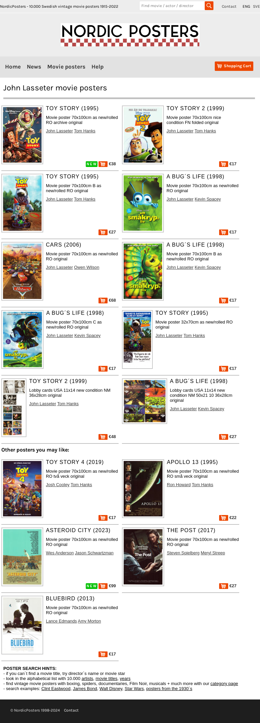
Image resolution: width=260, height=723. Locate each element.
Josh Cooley (57, 484)
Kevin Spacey (208, 199)
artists (87, 678)
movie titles (106, 678)
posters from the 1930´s (169, 688)
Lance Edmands (61, 621)
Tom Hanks (84, 130)
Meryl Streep (213, 552)
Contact (229, 6)
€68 (107, 300)
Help (97, 66)
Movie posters (66, 66)
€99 (107, 585)
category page (224, 683)
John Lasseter (59, 130)
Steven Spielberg (183, 552)
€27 (107, 232)
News (34, 66)
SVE (256, 6)
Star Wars (134, 688)
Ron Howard (179, 484)
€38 (107, 163)
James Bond (85, 688)
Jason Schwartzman (94, 552)
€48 (107, 436)
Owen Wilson (86, 267)
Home (13, 66)
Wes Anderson (60, 552)
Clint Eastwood (55, 688)
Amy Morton (89, 621)
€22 (228, 517)
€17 (228, 163)
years (125, 678)
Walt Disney (111, 688)
